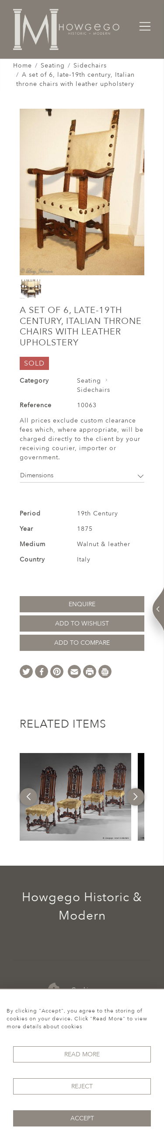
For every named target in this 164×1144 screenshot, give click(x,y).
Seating (53, 65)
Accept (82, 1118)
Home (22, 65)
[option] (75, 797)
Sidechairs (90, 65)
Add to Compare (82, 643)
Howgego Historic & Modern (82, 906)
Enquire (82, 604)
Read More (82, 1054)
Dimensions (82, 475)
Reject (82, 1086)
